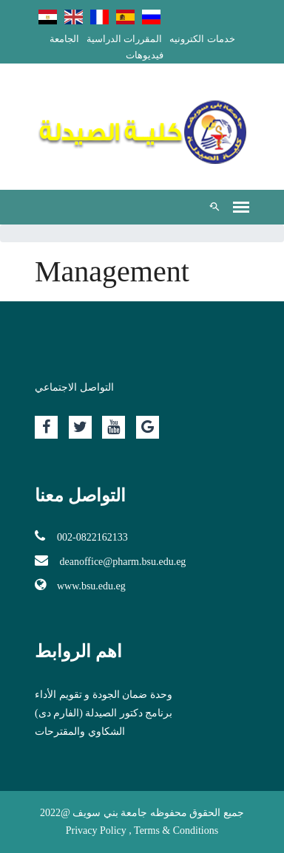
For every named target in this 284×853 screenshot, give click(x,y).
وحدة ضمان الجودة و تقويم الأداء (103, 694)
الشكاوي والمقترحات (80, 731)
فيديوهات (144, 55)
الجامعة (64, 38)
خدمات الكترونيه (201, 38)
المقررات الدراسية (124, 38)
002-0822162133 (81, 536)
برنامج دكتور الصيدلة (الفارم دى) (103, 713)
